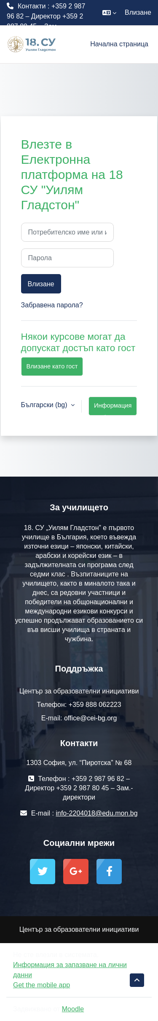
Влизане (138, 12)
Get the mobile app (41, 985)
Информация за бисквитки (112, 409)
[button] (109, 12)
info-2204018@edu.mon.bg (47, 56)
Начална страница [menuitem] (119, 44)
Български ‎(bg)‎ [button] (45, 404)
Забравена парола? (52, 305)
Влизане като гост (52, 366)
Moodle (73, 1009)
